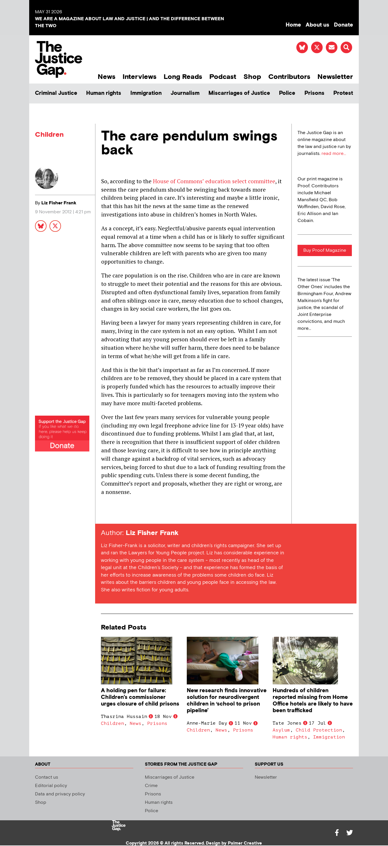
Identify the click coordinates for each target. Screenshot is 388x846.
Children (49, 134)
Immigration (146, 93)
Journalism (185, 93)
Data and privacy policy (60, 794)
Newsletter (335, 76)
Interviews (139, 76)
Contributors (289, 76)
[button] (346, 47)
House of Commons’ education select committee (214, 181)
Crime (151, 786)
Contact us (46, 777)
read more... (334, 154)
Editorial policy (51, 786)
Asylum (281, 730)
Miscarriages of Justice (239, 93)
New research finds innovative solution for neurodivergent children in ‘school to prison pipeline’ (227, 700)
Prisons (314, 93)
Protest (343, 93)
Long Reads (183, 76)
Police (287, 93)
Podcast (222, 76)
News (106, 76)
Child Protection (319, 730)
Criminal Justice (56, 93)
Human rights (103, 93)
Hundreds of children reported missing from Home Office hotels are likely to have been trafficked (313, 700)
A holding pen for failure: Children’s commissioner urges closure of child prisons (140, 697)
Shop (252, 76)
